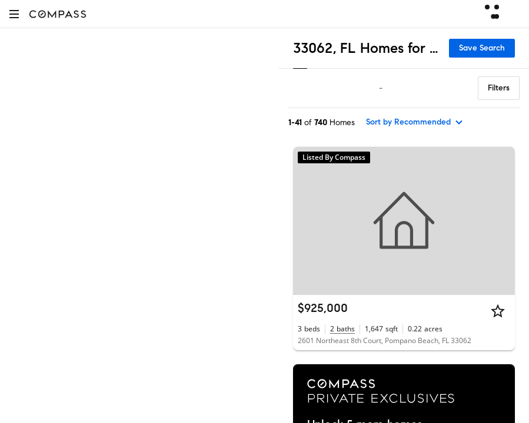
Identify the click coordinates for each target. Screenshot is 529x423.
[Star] (497, 311)
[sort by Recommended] (415, 122)
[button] (14, 14)
